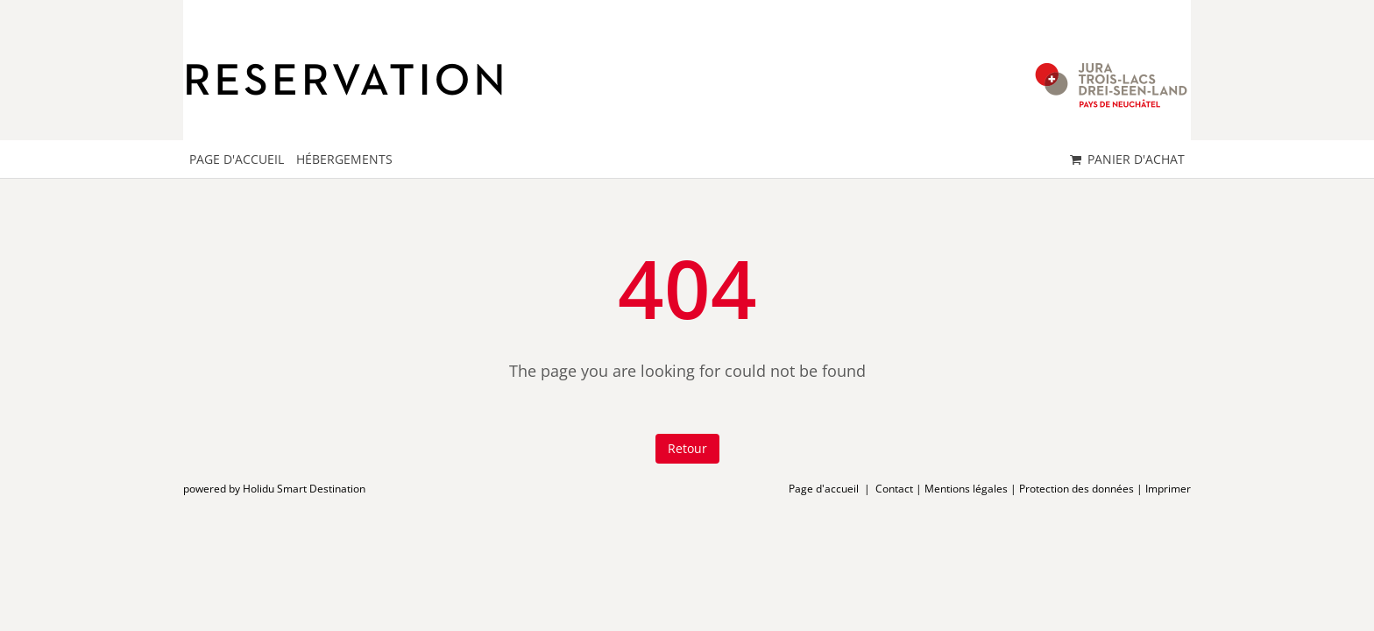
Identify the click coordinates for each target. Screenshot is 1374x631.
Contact (894, 488)
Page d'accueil (824, 488)
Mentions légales (966, 488)
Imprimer (1168, 488)
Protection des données (1076, 488)
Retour (687, 448)
